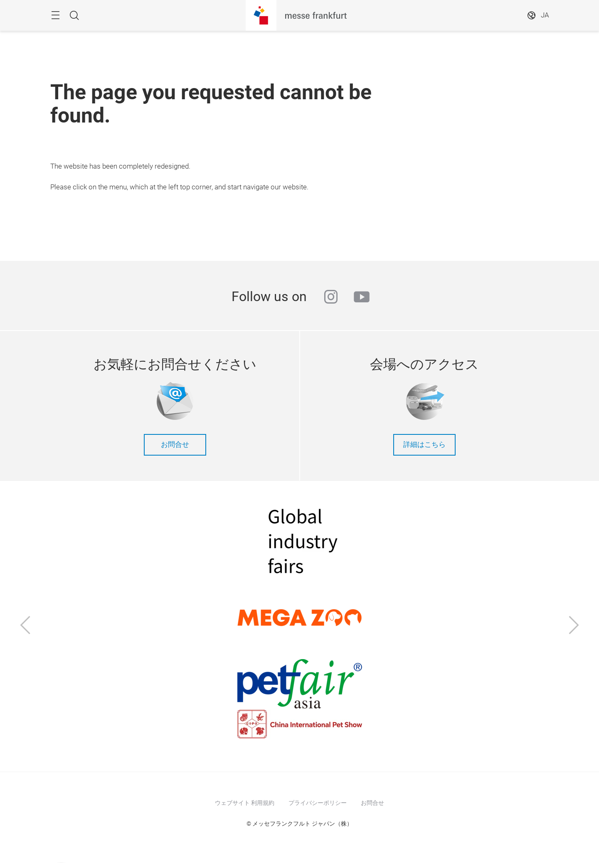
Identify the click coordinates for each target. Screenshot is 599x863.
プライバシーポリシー (317, 802)
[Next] (574, 626)
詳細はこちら (424, 445)
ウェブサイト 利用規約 (244, 802)
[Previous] (25, 626)
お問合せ (175, 445)
